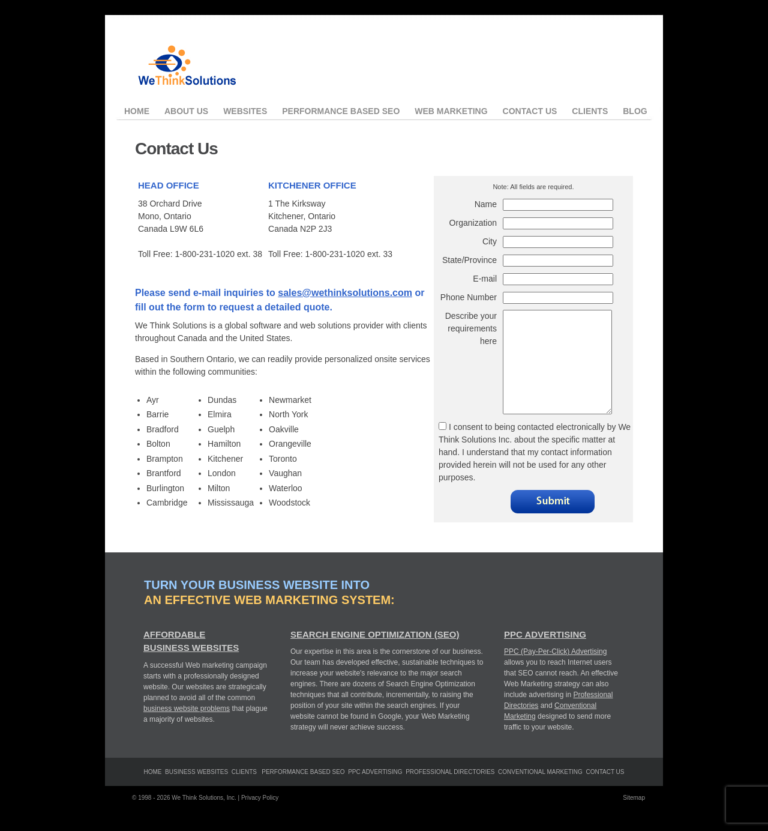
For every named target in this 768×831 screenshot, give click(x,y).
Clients (590, 111)
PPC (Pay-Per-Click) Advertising (555, 673)
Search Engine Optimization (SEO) (374, 656)
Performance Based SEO (341, 111)
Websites (245, 111)
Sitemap (634, 819)
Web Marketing (451, 111)
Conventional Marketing (540, 793)
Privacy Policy (259, 819)
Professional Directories (450, 793)
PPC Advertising (545, 656)
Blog (635, 111)
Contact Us (530, 111)
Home (136, 111)
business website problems (186, 730)
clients (244, 793)
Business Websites (196, 793)
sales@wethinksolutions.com (345, 293)
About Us (186, 111)
